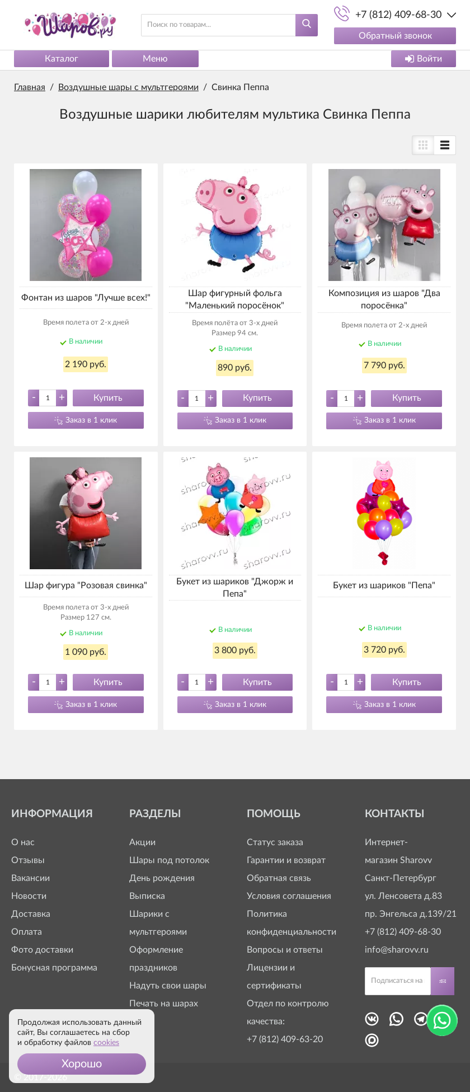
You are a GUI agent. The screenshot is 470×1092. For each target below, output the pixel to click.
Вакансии (30, 878)
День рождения (162, 878)
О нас (23, 842)
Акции (142, 842)
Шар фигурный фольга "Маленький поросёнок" (234, 299)
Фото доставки (42, 949)
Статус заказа (275, 842)
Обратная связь (279, 878)
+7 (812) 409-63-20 (285, 1039)
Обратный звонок (395, 35)
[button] (81, 1064)
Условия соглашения (289, 896)
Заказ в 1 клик (91, 420)
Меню (155, 58)
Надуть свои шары (167, 985)
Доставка (30, 914)
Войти (423, 58)
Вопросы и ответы (285, 949)
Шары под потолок (169, 860)
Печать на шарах (163, 1003)
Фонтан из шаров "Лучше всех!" (86, 297)
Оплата (26, 931)
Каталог (61, 58)
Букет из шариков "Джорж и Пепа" (234, 587)
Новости (28, 896)
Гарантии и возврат (286, 860)
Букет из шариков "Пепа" (384, 585)
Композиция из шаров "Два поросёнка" (384, 299)
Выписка (147, 896)
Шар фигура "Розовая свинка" (86, 585)
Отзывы (28, 860)
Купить (108, 397)
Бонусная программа (54, 967)
